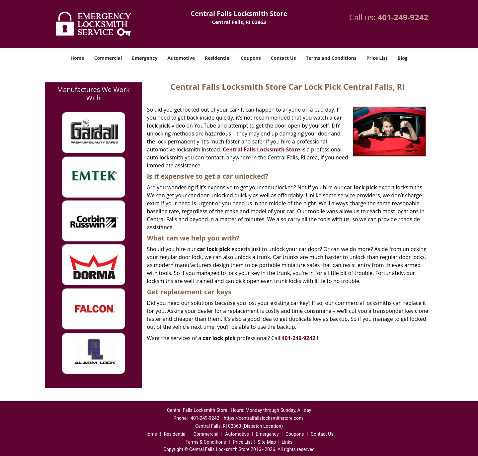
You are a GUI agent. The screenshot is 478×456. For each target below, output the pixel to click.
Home (77, 58)
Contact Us (283, 58)
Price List (377, 58)
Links (286, 442)
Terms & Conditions (206, 442)
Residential (218, 58)
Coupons (251, 58)
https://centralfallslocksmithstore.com (263, 418)
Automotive (181, 58)
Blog (402, 58)
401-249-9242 (402, 17)
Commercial (108, 58)
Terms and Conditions (331, 58)
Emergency (145, 58)
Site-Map (267, 442)
